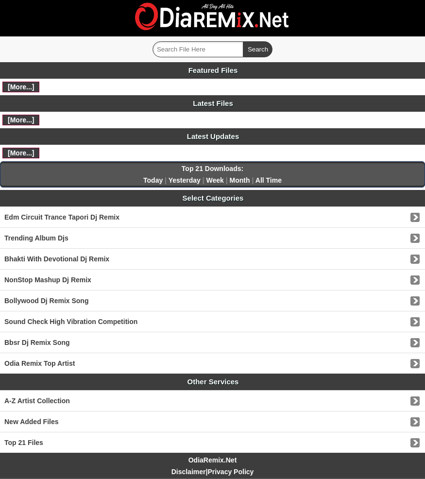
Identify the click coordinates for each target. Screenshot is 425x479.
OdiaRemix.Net (212, 460)
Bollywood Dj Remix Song (46, 301)
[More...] (21, 87)
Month (240, 180)
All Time (268, 180)
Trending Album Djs (36, 238)
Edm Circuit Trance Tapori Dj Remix (61, 217)
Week (215, 180)
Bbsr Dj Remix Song (37, 342)
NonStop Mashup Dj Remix (47, 280)
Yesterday (185, 180)
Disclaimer (188, 472)
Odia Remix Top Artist (39, 363)
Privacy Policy (230, 472)
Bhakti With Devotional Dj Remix (56, 259)
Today (153, 180)
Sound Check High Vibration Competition (70, 321)
